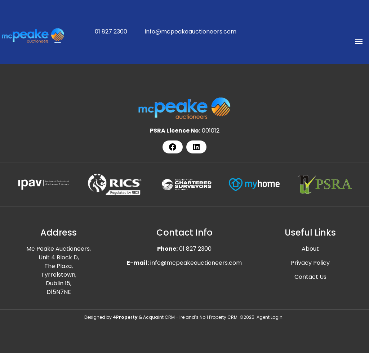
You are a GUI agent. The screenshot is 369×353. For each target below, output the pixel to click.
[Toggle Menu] (359, 44)
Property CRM (223, 317)
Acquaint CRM (159, 317)
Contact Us (310, 277)
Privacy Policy (310, 263)
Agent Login (270, 317)
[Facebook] (173, 146)
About (310, 249)
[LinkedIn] (196, 146)
